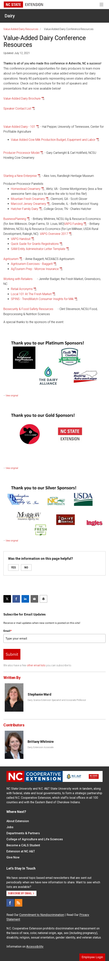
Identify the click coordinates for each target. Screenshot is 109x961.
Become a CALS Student (23, 845)
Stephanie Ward (39, 694)
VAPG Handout (20, 239)
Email (7, 630)
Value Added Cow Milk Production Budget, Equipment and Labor (53, 139)
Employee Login (92, 957)
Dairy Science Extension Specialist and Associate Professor (57, 700)
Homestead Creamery (25, 189)
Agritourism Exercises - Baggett (32, 264)
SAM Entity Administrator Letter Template (38, 249)
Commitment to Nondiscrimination (41, 915)
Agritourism (11, 259)
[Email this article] (34, 599)
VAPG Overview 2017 (54, 234)
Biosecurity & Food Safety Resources (28, 309)
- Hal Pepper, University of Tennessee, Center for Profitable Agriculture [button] (53, 129)
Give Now (12, 857)
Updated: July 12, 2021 (16, 53)
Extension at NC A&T (20, 851)
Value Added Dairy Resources (20, 29)
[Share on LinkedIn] (25, 599)
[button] (58, 139)
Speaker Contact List (17, 108)
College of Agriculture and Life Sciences (34, 839)
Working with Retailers (17, 279)
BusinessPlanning (14, 219)
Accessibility (34, 946)
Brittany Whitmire (40, 742)
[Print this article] (43, 599)
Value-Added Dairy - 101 (19, 126)
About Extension (17, 821)
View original (12, 395)
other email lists (36, 665)
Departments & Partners (23, 833)
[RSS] (18, 903)
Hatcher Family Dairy (24, 209)
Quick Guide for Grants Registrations (35, 244)
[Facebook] (10, 903)
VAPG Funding (73, 224)
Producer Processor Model (21, 153)
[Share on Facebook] (16, 599)
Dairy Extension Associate (40, 747)
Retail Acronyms (22, 289)
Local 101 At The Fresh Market (31, 294)
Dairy (10, 16)
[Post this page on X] (7, 599)
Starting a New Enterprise (20, 176)
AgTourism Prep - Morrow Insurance (35, 269)
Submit (12, 654)
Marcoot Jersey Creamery (28, 204)
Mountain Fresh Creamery (28, 199)
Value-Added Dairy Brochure (22, 98)
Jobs (9, 827)
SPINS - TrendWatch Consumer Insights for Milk (42, 299)
